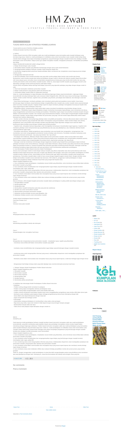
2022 (95, 138)
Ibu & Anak (97, 222)
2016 (95, 151)
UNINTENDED (99, 179)
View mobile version (51, 410)
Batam (95, 218)
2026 (95, 129)
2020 (95, 142)
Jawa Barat (97, 224)
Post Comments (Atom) (26, 414)
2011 (95, 162)
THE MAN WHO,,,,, (100, 169)
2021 (95, 140)
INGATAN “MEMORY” (99, 207)
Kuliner (96, 228)
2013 (95, 158)
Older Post (86, 407)
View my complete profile (99, 122)
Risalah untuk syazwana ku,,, (99, 197)
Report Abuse (97, 249)
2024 (95, 133)
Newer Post (16, 407)
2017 (95, 149)
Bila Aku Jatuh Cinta (100, 194)
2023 (95, 136)
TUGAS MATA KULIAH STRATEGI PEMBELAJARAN (100, 202)
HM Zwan (103, 108)
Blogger (63, 426)
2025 (95, 131)
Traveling (96, 242)
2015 (95, 153)
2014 (95, 156)
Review (96, 238)
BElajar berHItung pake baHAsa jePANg (100, 191)
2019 (95, 144)
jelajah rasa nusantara (99, 244)
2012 (95, 160)
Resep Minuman (98, 232)
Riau (95, 240)
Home (51, 407)
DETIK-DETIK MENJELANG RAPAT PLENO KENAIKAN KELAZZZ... (100, 184)
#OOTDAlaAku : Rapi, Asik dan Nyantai (103, 89)
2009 (95, 165)
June (97, 167)
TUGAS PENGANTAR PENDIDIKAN (99, 176)
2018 (95, 147)
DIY (95, 220)
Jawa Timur (97, 226)
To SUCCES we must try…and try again (100, 171)
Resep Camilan (98, 230)
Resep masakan (98, 234)
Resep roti (96, 236)
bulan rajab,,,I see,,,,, (100, 210)
